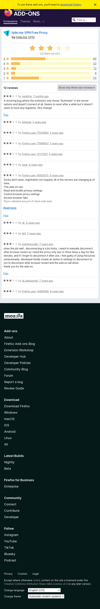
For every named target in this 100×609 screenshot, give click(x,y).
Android (10, 431)
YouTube (10, 541)
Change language (14, 590)
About (8, 337)
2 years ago (39, 122)
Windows (10, 412)
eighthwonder (30, 244)
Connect (10, 504)
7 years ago (34, 233)
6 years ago (36, 164)
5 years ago (56, 154)
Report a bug (13, 382)
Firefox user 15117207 (34, 154)
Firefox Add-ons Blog (19, 344)
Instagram (11, 535)
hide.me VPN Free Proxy (30, 32)
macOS (9, 419)
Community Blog (16, 369)
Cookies (22, 573)
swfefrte (27, 96)
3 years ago (56, 143)
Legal (35, 573)
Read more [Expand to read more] (9, 207)
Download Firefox (17, 406)
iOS (6, 425)
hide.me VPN (25, 37)
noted (36, 580)
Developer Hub (15, 356)
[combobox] (84, 20)
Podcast (10, 560)
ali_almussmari (30, 280)
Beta (7, 468)
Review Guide (14, 388)
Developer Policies (17, 363)
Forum (8, 375)
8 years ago (57, 291)
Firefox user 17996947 (35, 143)
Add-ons (10, 331)
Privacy (8, 573)
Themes (25, 21)
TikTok (9, 547)
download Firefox (70, 4)
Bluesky (9, 554)
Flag (5, 114)
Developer (11, 517)
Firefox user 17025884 (35, 132)
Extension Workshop (18, 350)
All (6, 444)
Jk (23, 222)
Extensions (10, 21)
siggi (24, 164)
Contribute (11, 510)
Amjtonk (26, 122)
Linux (8, 438)
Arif (24, 233)
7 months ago (41, 96)
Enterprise (11, 486)
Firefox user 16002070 (35, 175)
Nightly (9, 462)
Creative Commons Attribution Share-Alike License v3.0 (36, 583)
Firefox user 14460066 (35, 291)
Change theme (12, 596)
